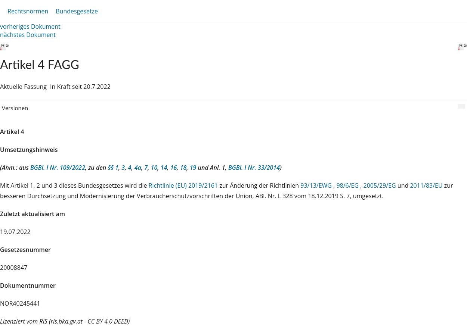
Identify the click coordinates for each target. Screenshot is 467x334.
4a (137, 167)
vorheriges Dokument (30, 26)
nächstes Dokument (28, 35)
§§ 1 (113, 167)
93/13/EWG (316, 185)
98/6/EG (348, 185)
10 (154, 167)
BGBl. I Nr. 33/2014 (254, 167)
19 (193, 167)
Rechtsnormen (27, 11)
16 (173, 167)
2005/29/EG (381, 185)
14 (164, 167)
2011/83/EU (427, 185)
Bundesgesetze (77, 11)
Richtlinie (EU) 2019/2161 (184, 185)
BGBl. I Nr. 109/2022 (57, 167)
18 (183, 167)
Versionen (15, 108)
